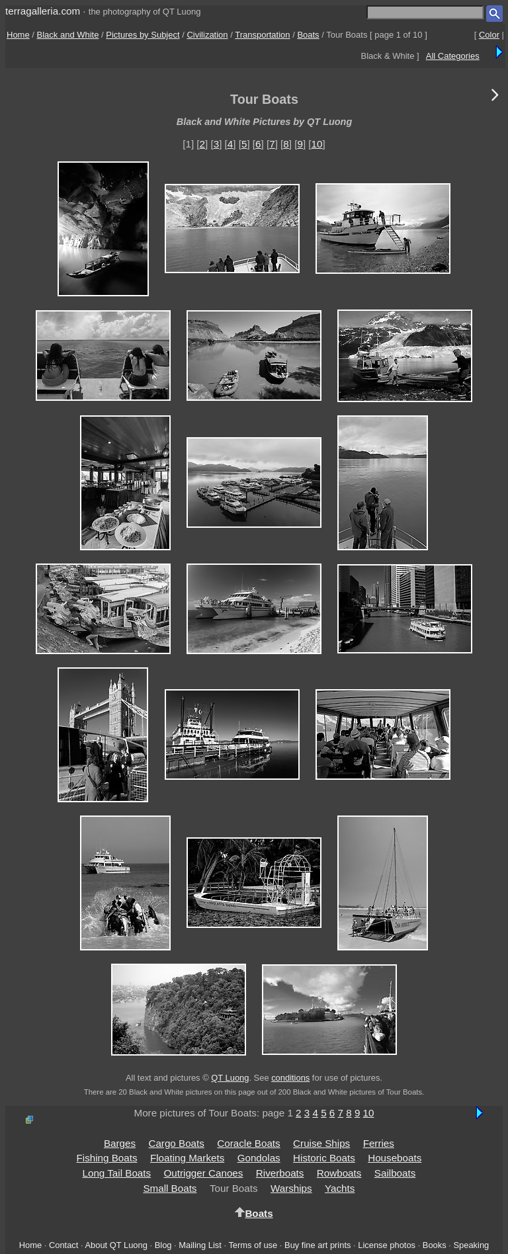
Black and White (68, 35)
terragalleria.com (42, 11)
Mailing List (200, 1245)
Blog (163, 1245)
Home (18, 35)
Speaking (471, 1245)
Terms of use (252, 1245)
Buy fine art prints (317, 1245)
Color (489, 35)
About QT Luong (116, 1245)
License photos (386, 1245)
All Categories (453, 56)
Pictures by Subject (142, 35)
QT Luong (230, 1078)
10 (317, 143)
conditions (290, 1078)
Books (434, 1245)
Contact (63, 1245)
